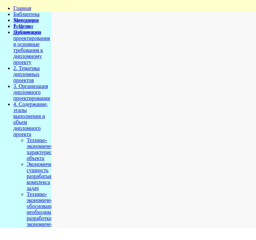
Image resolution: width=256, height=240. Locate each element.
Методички (26, 20)
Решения (23, 26)
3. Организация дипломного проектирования (31, 92)
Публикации (27, 32)
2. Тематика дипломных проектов (26, 74)
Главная (22, 8)
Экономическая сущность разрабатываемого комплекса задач (47, 176)
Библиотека (26, 14)
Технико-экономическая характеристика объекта (44, 149)
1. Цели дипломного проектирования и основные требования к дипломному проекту (31, 44)
